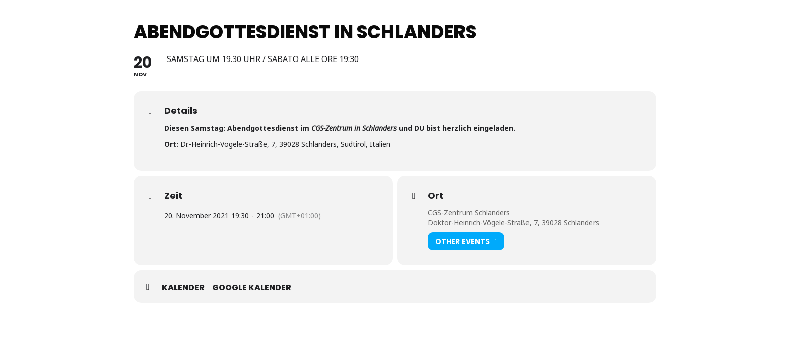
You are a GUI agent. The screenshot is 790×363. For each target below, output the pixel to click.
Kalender (183, 288)
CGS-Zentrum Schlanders (469, 212)
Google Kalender (251, 288)
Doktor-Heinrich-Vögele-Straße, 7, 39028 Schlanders (513, 222)
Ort (435, 195)
